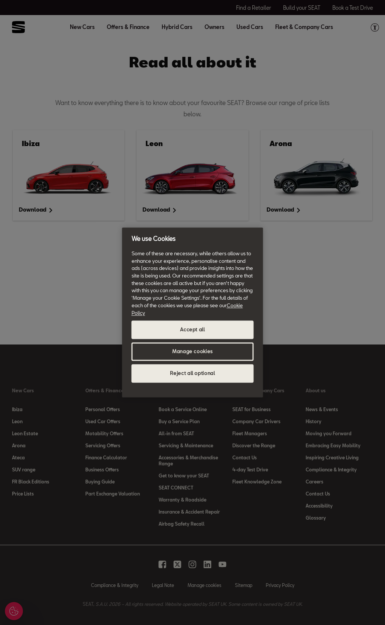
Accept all (192, 330)
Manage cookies (192, 352)
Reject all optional (192, 373)
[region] (192, 312)
